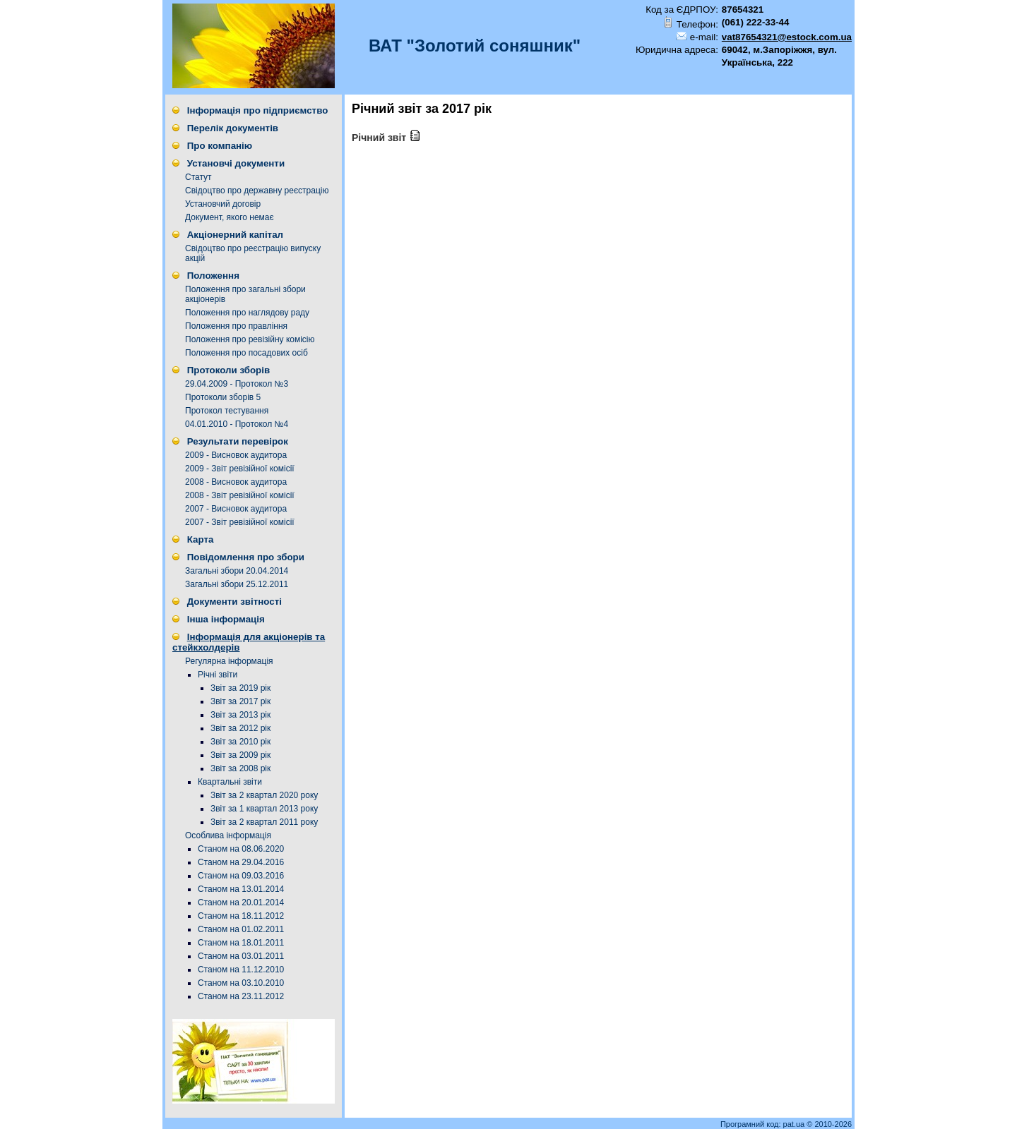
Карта (200, 539)
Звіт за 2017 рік (240, 701)
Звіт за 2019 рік (240, 688)
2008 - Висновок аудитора (236, 482)
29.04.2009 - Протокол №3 (236, 384)
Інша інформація (226, 619)
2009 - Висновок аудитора (236, 455)
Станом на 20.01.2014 (241, 902)
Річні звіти (217, 675)
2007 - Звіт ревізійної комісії (240, 522)
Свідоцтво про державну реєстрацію (256, 190)
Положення (213, 275)
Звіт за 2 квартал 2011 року (264, 822)
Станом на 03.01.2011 (241, 956)
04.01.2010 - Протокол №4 (236, 424)
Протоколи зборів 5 (223, 397)
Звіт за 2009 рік (240, 755)
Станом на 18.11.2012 (241, 916)
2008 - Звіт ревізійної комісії (240, 495)
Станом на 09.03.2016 (241, 876)
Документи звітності (234, 601)
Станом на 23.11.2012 (241, 996)
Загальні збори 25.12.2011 (236, 584)
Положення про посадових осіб (246, 353)
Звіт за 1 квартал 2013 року (264, 809)
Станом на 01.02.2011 (241, 929)
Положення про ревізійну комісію (250, 339)
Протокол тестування (226, 411)
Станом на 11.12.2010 (241, 969)
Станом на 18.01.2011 (241, 943)
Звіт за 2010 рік (240, 742)
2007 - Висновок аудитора (236, 509)
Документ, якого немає (229, 217)
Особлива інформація (228, 835)
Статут (198, 177)
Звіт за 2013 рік (240, 715)
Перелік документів (232, 128)
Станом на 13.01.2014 (241, 889)
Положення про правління (236, 326)
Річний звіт (386, 137)
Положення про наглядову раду (247, 313)
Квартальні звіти (230, 782)
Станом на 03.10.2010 (241, 983)
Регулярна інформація (229, 661)
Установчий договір (223, 204)
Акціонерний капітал (235, 234)
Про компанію (219, 145)
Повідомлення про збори (245, 557)
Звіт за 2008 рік (240, 768)
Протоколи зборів (228, 370)
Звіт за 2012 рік (240, 728)
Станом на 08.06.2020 (241, 849)
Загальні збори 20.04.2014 (236, 571)
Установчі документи (236, 163)
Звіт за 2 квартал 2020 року (264, 795)
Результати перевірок (237, 441)
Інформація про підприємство (257, 110)
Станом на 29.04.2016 (241, 862)
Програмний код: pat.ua (763, 1124)
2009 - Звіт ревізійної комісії (240, 468)
